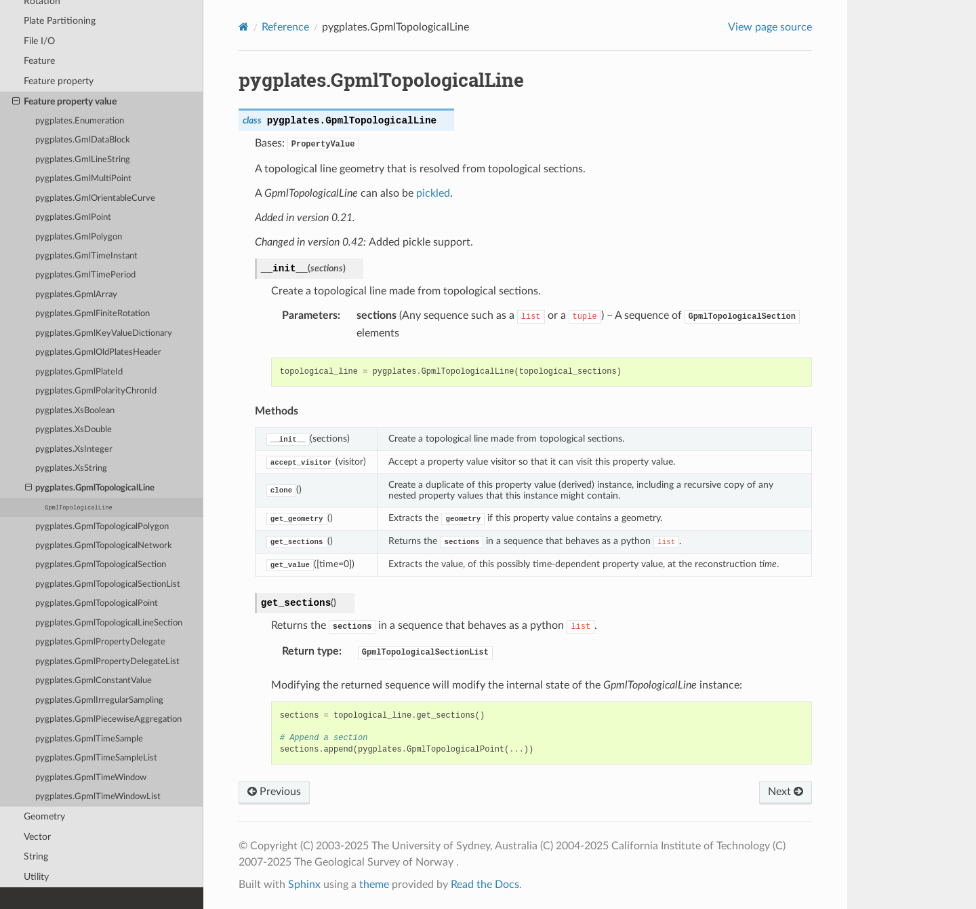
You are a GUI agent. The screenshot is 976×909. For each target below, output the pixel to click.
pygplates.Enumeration (79, 121)
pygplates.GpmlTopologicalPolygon (102, 526)
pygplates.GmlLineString (82, 159)
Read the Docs (485, 884)
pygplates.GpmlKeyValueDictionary (103, 333)
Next (785, 791)
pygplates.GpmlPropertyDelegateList (107, 661)
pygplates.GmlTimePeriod (85, 275)
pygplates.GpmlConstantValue (93, 680)
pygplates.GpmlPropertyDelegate (100, 642)
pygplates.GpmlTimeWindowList (98, 796)
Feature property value (64, 102)
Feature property (59, 81)
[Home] (244, 27)
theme (374, 884)
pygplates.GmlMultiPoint (83, 178)
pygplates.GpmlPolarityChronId (96, 391)
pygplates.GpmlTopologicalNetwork (103, 545)
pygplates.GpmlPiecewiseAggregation (108, 719)
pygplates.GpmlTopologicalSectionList (107, 584)
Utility (36, 877)
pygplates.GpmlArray (76, 294)
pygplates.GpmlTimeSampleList (96, 758)
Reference (285, 27)
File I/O (39, 41)
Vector (37, 837)
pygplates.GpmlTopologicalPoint (96, 603)
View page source (770, 27)
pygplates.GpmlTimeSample (89, 739)
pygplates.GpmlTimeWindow (90, 777)
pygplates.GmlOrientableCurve (95, 198)
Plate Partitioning (60, 21)
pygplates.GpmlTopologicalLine (90, 488)
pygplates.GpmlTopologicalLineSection (108, 623)
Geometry (44, 816)
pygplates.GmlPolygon (78, 237)
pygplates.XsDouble (73, 429)
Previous (274, 791)
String (36, 856)
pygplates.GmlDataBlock (82, 140)
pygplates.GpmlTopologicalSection (100, 564)
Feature (39, 61)
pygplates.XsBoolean (75, 410)
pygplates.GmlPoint (73, 217)
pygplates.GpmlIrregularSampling (99, 700)
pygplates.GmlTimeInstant (86, 256)
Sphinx (304, 884)
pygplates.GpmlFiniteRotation (92, 313)
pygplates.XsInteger (74, 449)
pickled (433, 193)
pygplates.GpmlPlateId (79, 372)
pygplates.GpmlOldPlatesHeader (98, 352)
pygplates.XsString (71, 468)
